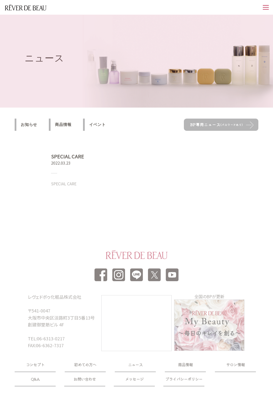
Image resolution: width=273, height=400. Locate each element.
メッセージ (134, 379)
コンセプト (35, 364)
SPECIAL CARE (63, 184)
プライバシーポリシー (183, 379)
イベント (97, 124)
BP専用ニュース (216, 124)
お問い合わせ (85, 379)
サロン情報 (235, 364)
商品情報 (63, 124)
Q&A (35, 379)
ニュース (135, 364)
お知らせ (29, 124)
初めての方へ (85, 364)
